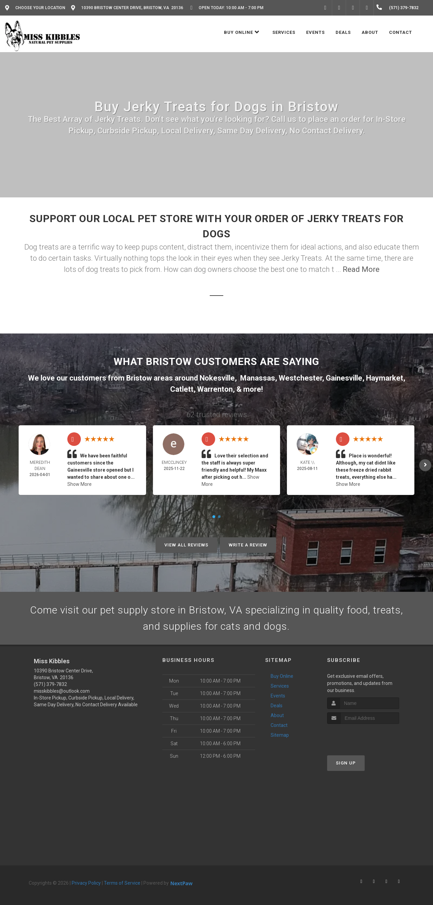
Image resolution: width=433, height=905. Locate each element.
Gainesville (344, 378)
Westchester (300, 378)
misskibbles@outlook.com (62, 691)
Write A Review (248, 544)
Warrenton (215, 389)
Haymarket (384, 378)
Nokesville (217, 378)
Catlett (181, 389)
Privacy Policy (86, 883)
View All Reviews (186, 544)
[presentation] (363, 736)
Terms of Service (122, 883)
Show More (79, 484)
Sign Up (346, 763)
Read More (361, 269)
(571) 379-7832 (50, 684)
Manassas (257, 378)
